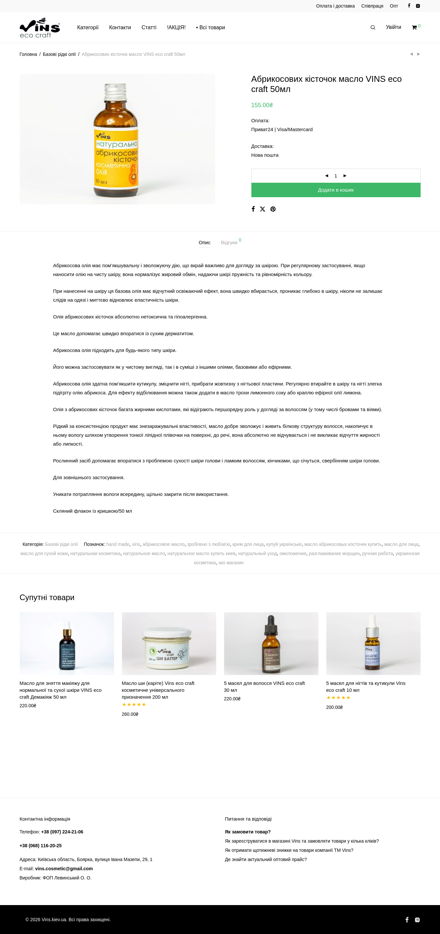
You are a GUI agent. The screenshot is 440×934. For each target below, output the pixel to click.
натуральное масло (144, 553)
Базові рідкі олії (59, 54)
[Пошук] (373, 28)
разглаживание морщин (334, 553)
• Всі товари (210, 28)
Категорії (88, 28)
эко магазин (231, 562)
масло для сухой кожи (44, 553)
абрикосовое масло (164, 544)
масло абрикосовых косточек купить (343, 544)
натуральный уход (257, 553)
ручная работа (377, 553)
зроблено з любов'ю (208, 544)
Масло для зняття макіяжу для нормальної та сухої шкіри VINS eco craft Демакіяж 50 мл (61, 690)
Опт (394, 6)
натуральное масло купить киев (202, 553)
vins (136, 544)
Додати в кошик (336, 190)
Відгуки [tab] (231, 241)
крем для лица (248, 544)
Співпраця (372, 6)
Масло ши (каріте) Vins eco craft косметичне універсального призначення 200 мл (158, 690)
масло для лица (401, 544)
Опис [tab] (205, 242)
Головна (28, 54)
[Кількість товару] (336, 176)
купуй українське (284, 544)
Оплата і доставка (335, 6)
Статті (149, 28)
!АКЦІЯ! (176, 28)
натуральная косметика (95, 553)
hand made (117, 544)
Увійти (394, 27)
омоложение (293, 553)
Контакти (120, 28)
